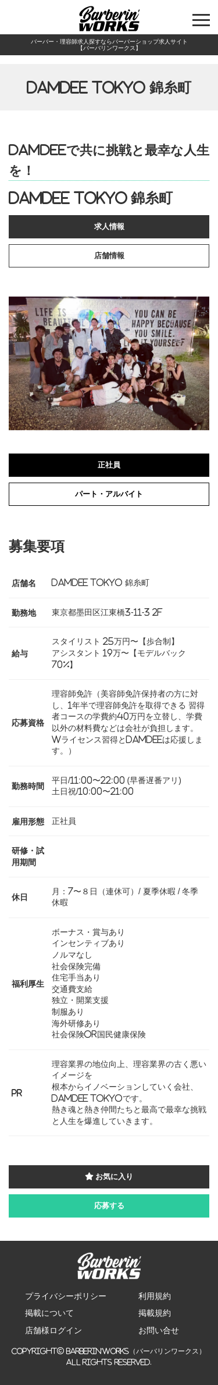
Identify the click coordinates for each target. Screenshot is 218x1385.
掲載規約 (154, 1313)
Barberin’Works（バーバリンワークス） (136, 1351)
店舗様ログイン (53, 1330)
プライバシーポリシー (65, 1296)
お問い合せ (158, 1330)
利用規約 (154, 1296)
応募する (109, 1205)
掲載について (49, 1313)
